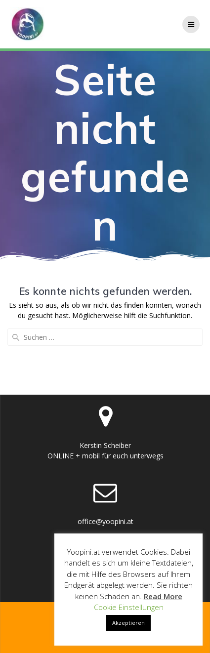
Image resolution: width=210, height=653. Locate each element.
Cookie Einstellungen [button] (129, 607)
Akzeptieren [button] (128, 622)
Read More (163, 596)
